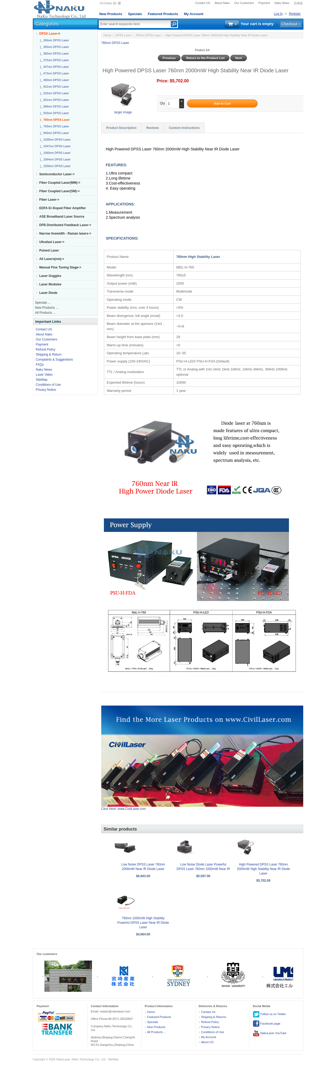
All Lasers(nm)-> (51, 259)
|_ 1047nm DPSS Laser (55, 146)
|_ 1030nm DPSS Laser (55, 139)
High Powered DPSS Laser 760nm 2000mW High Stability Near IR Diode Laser (263, 869)
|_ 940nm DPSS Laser (54, 132)
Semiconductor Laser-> (57, 174)
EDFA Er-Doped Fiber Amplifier (62, 208)
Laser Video (44, 374)
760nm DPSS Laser (148, 35)
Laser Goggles (50, 276)
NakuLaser (63, 1059)
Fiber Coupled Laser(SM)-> (59, 191)
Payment (264, 3)
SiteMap (41, 380)
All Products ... (45, 313)
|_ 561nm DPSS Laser (54, 99)
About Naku (222, 3)
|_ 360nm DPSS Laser (54, 53)
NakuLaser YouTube (270, 1033)
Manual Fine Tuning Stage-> (60, 267)
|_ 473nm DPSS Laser (54, 73)
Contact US (202, 3)
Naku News (281, 3)
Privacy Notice (46, 390)
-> (49, 33)
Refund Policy (45, 349)
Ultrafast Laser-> (52, 242)
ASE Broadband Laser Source (62, 216)
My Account (193, 14)
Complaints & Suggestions (54, 359)
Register (295, 14)
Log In (278, 14)
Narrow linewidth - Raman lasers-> (65, 233)
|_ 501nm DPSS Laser (54, 86)
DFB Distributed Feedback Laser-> (65, 225)
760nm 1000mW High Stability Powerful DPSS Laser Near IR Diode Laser (143, 922)
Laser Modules (50, 284)
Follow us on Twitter (269, 1014)
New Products (110, 14)
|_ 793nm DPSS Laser (54, 126)
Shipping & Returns (213, 1017)
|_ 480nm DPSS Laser (54, 80)
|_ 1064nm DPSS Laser (55, 159)
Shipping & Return (48, 354)
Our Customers (244, 3)
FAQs (40, 364)
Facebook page (266, 1023)
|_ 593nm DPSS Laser (54, 113)
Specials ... (43, 302)
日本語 (298, 3)
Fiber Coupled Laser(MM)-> (59, 183)
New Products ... (46, 308)
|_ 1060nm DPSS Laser (55, 152)
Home (107, 35)
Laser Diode (48, 293)
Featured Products (163, 14)
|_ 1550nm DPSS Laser (55, 166)
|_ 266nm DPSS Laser (54, 40)
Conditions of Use (48, 385)
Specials (135, 14)
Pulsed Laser (49, 250)
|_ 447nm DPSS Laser (54, 66)
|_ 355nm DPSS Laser (54, 46)
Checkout (289, 24)
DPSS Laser (123, 35)
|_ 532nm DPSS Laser (54, 93)
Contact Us (208, 1011)
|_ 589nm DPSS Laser (54, 106)
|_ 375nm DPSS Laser (54, 60)
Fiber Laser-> (49, 199)
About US (207, 1042)
